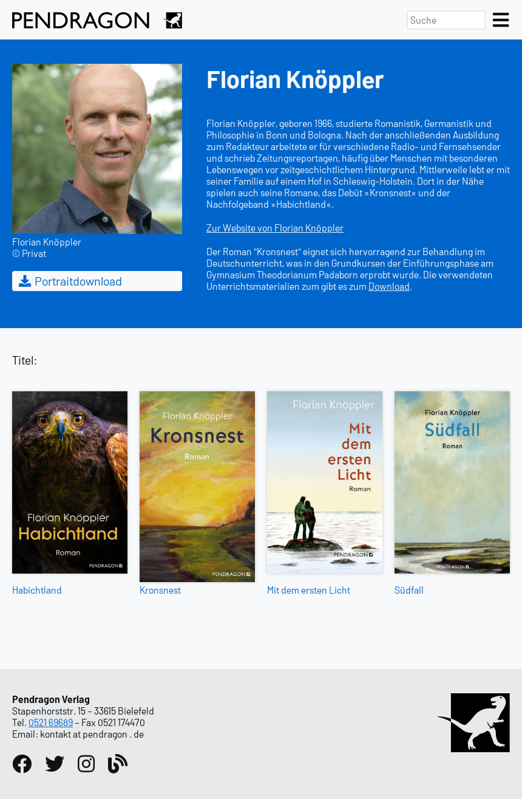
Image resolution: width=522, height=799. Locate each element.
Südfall (409, 589)
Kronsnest (160, 589)
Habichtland (37, 589)
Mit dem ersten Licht (308, 589)
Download (389, 286)
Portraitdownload (69, 280)
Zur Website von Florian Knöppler (275, 227)
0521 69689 (51, 722)
